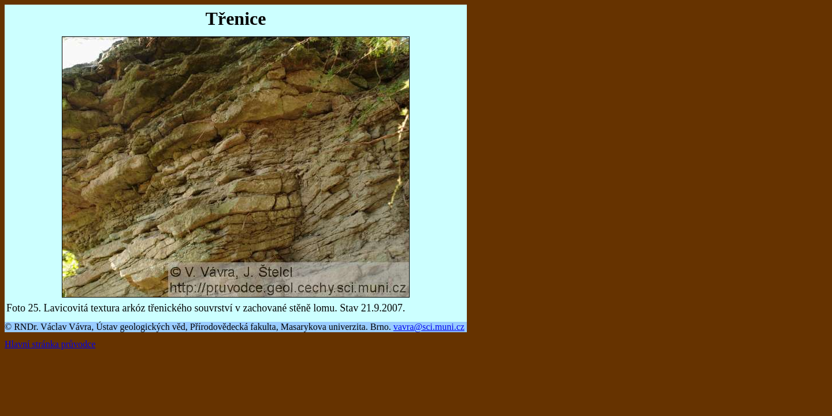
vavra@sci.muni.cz (429, 327)
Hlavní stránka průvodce (50, 344)
